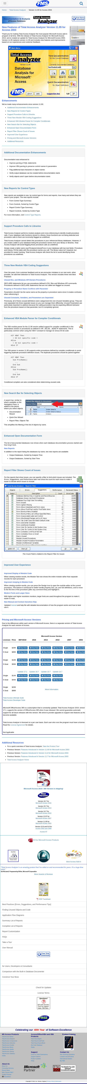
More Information (51, 689)
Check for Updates (43, 987)
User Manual (7, 948)
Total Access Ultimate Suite (13, 698)
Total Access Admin (7, 1036)
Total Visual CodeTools (37, 1041)
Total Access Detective (8, 1043)
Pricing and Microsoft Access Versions (21, 138)
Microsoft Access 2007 (43, 818)
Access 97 (43, 832)
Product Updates (36, 1058)
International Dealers (66, 1058)
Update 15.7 (46, 672)
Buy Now (22, 648)
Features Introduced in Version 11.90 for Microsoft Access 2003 (45, 750)
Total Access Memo (7, 1047)
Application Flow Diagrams (13, 915)
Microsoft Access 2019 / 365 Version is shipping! (43, 789)
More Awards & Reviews (43, 874)
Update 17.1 (22, 672)
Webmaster (58, 1081)
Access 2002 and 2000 (44, 829)
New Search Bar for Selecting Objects (21, 124)
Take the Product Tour (51, 746)
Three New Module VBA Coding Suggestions (24, 118)
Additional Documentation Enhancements (23, 108)
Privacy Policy (50, 1081)
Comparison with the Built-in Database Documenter (23, 971)
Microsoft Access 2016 (43, 803)
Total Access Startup (8, 1051)
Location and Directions (67, 1056)
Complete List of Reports (12, 926)
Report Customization (11, 931)
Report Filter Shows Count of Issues (21, 131)
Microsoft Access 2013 (43, 808)
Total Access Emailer (8, 1045)
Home (4, 10)
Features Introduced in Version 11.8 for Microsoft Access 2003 (44, 753)
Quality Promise (6, 1074)
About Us (4, 1066)
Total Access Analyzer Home (18, 760)
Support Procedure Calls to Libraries (21, 114)
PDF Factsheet (44, 899)
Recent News (6, 1070)
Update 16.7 (34, 672)
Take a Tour (7, 942)
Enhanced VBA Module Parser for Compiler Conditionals (28, 121)
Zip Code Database (36, 1045)
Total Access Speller (8, 1049)
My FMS (62, 1061)
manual (14, 605)
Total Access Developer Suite (14, 700)
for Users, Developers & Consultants (17, 966)
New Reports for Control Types (19, 111)
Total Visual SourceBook (38, 1043)
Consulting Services (8, 1068)
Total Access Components (9, 1041)
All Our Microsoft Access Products (46, 840)
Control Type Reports (32, 215)
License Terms (43, 993)
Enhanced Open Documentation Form (21, 128)
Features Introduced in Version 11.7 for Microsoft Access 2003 (44, 756)
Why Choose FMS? (7, 1072)
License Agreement (17, 725)
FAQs (4, 937)
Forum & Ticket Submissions (39, 1054)
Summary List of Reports (12, 921)
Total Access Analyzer (17, 10)
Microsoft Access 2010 (43, 813)
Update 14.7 (57, 672)
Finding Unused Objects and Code (16, 910)
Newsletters (7, 1076)
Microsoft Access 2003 (43, 823)
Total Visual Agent (36, 1039)
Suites (4, 1055)
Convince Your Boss (10, 977)
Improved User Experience (17, 135)
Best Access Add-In (74, 856)
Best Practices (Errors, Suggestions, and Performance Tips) (26, 904)
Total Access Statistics (8, 1053)
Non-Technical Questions (67, 1054)
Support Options (35, 1056)
